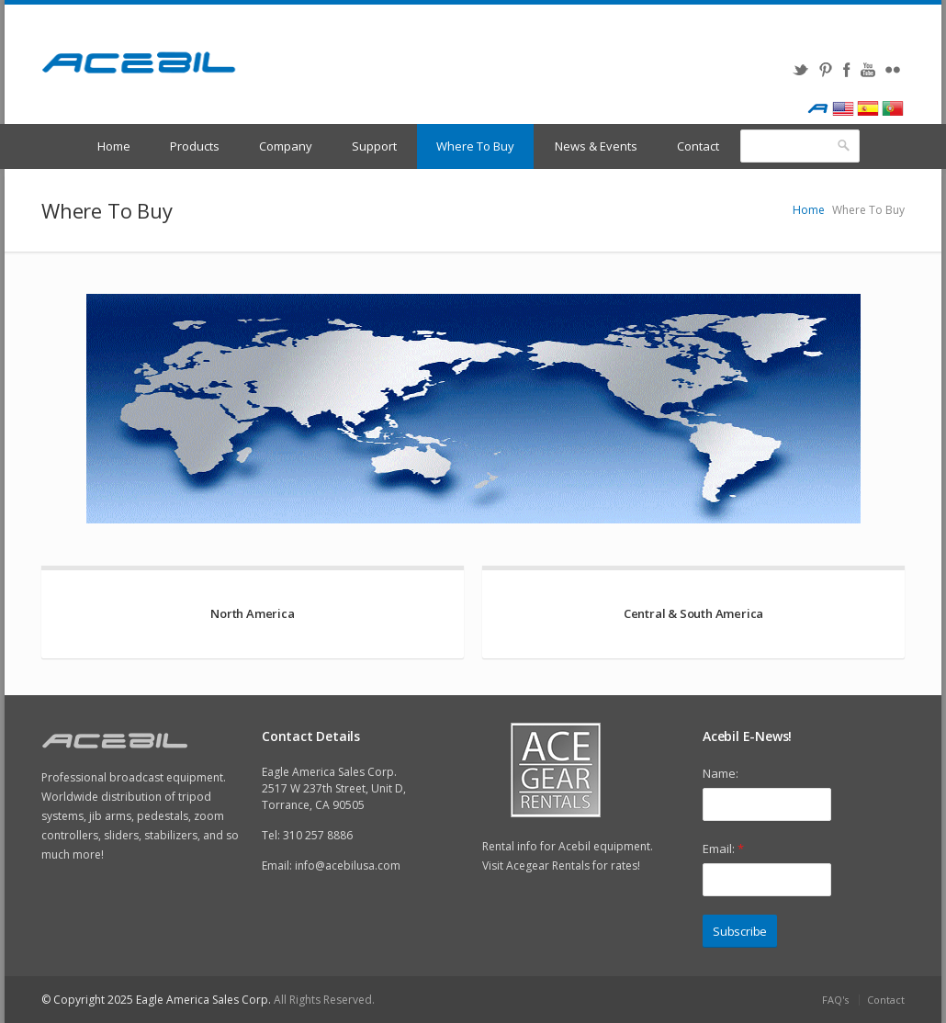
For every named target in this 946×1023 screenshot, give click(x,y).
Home (113, 146)
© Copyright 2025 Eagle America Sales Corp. (156, 999)
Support (374, 146)
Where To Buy (475, 146)
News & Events (596, 146)
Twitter (800, 69)
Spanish (867, 108)
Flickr (892, 69)
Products (195, 146)
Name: (720, 773)
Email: (723, 848)
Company (285, 146)
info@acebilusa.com (347, 865)
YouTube (867, 69)
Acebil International (817, 108)
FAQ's (835, 999)
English (842, 108)
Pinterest (825, 69)
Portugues (892, 108)
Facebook (846, 69)
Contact (698, 146)
